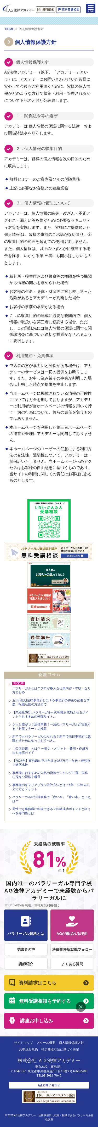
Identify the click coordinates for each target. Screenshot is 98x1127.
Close (81, 1007)
